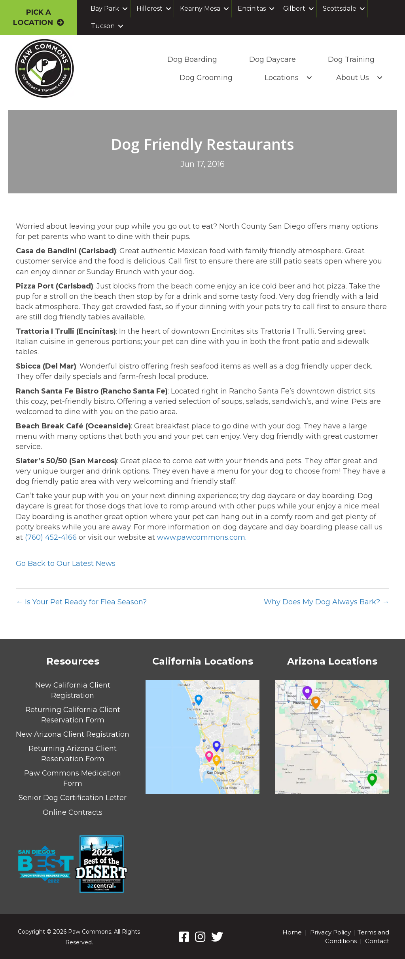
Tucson (103, 26)
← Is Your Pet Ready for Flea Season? (81, 602)
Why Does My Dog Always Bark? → (326, 602)
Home (292, 932)
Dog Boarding (191, 59)
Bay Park (105, 8)
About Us (351, 77)
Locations (280, 77)
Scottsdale (339, 8)
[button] (125, 8)
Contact (377, 941)
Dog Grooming (204, 77)
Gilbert (294, 8)
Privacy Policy (330, 932)
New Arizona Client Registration (72, 734)
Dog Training (350, 59)
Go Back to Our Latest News (65, 563)
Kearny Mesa (200, 8)
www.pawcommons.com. (201, 537)
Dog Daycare (271, 59)
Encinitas (252, 8)
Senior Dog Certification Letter (73, 797)
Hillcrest (149, 8)
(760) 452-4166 (51, 537)
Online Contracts (72, 812)
